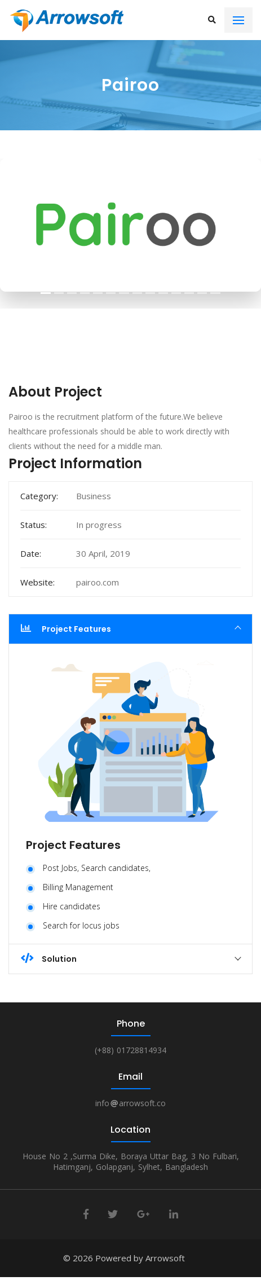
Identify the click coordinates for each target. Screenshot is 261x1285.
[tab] (130, 629)
